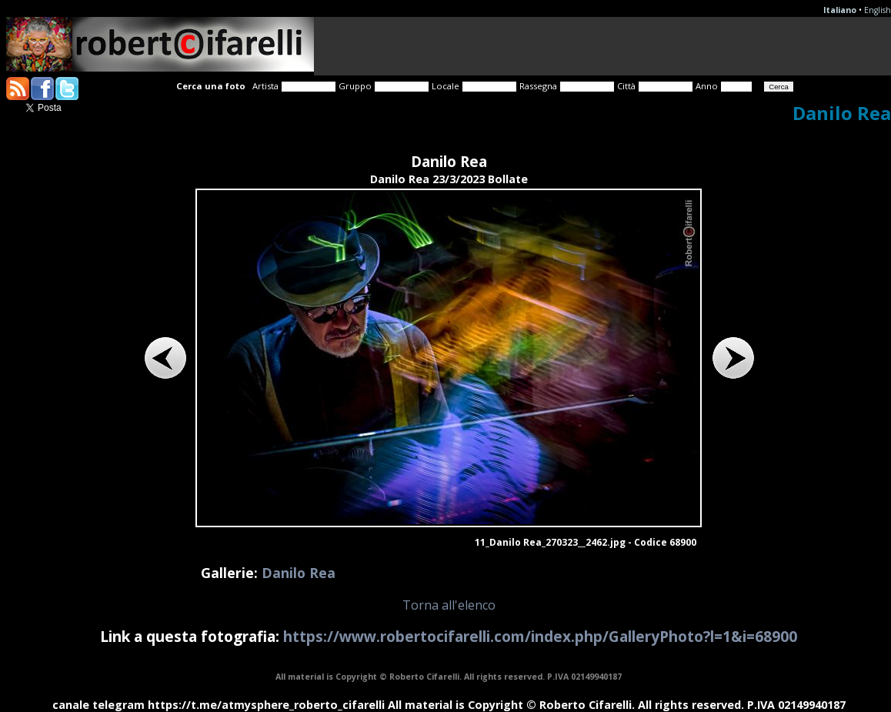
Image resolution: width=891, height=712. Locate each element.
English (877, 10)
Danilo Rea (298, 572)
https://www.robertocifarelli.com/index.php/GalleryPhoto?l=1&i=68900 (540, 636)
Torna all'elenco (449, 605)
